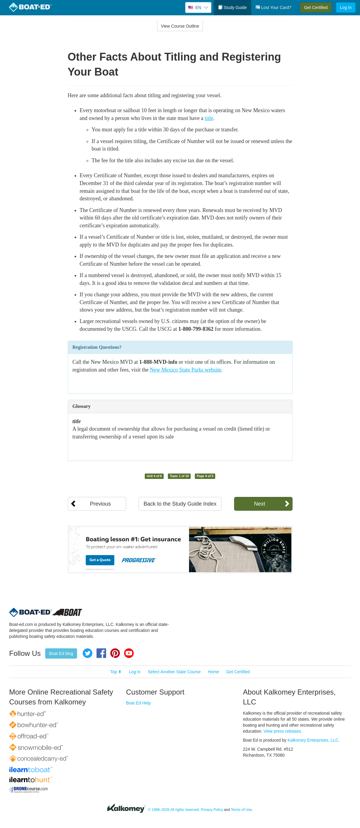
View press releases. (282, 731)
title (209, 118)
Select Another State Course (174, 671)
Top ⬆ (116, 671)
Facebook (101, 653)
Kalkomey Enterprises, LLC (312, 740)
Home (213, 671)
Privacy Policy (212, 810)
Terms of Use (241, 810)
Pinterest (115, 653)
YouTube (129, 653)
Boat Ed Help (138, 703)
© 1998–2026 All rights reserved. (174, 810)
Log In (346, 7)
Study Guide (232, 7)
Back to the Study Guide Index (180, 504)
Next (259, 504)
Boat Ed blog (61, 653)
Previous (100, 504)
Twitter (87, 653)
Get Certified (316, 7)
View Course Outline (180, 26)
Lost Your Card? (273, 7)
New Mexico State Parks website (185, 370)
